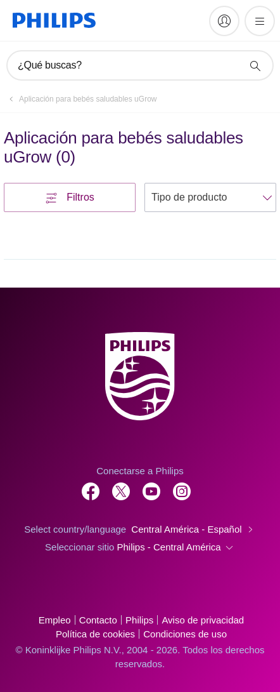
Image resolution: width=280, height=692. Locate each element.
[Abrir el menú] (260, 21)
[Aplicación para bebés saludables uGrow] (80, 99)
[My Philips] (224, 21)
